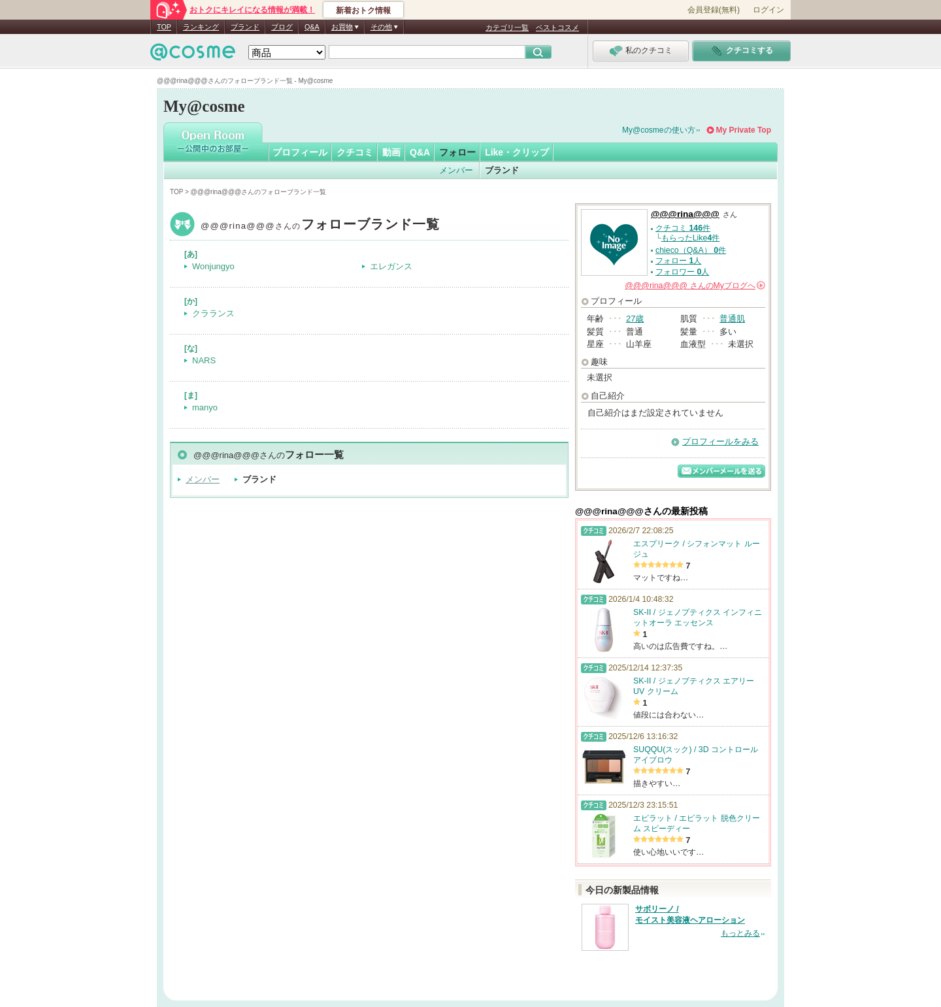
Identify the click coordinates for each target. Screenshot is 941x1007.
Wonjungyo (213, 266)
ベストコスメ (557, 27)
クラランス (213, 313)
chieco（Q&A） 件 (690, 250)
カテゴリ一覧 (507, 27)
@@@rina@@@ (320, 226)
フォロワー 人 (682, 271)
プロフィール (299, 152)
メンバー (456, 170)
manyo (205, 407)
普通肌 (732, 318)
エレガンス (391, 266)
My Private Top (743, 130)
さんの (695, 285)
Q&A (312, 27)
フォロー (457, 152)
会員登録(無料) (713, 9)
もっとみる (740, 933)
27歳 (635, 318)
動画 (391, 152)
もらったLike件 (690, 237)
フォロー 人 (678, 260)
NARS (204, 360)
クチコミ (355, 152)
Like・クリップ (517, 152)
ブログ (282, 27)
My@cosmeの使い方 (658, 130)
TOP (164, 27)
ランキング (201, 27)
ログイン (768, 9)
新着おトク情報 (363, 10)
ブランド (245, 27)
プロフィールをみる (720, 441)
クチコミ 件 (682, 228)
